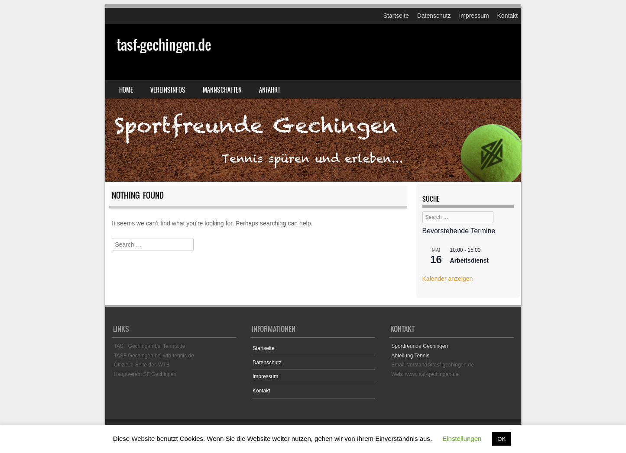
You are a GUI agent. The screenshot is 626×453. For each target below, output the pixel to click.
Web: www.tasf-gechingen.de (424, 374)
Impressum (474, 15)
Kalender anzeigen (447, 278)
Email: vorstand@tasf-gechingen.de (432, 365)
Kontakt (507, 15)
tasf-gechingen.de (164, 44)
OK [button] (501, 439)
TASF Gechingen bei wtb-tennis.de (154, 356)
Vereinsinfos (167, 90)
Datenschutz (434, 15)
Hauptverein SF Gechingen (145, 374)
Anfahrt (269, 90)
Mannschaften (222, 90)
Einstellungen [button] (461, 438)
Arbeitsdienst (469, 260)
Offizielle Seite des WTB (142, 365)
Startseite (396, 15)
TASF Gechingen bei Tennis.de (149, 346)
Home (126, 90)
